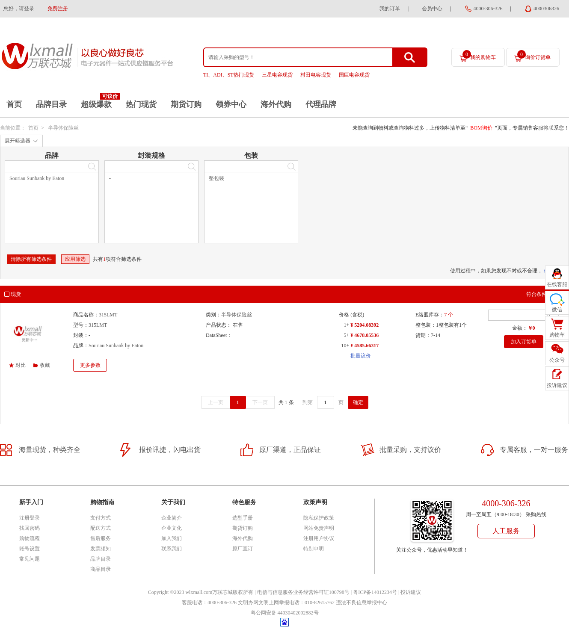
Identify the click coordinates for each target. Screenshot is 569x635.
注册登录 (29, 518)
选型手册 (242, 518)
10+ (345, 346)
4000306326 (546, 9)
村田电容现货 (315, 75)
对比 (20, 365)
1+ (346, 325)
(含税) (357, 315)
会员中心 (432, 9)
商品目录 (100, 569)
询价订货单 (534, 55)
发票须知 (100, 549)
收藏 (45, 365)
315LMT (108, 315)
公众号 (557, 360)
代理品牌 (320, 104)
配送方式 (100, 528)
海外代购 (276, 104)
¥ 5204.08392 (364, 325)
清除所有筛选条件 (31, 259)
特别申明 (313, 549)
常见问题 (29, 559)
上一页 (215, 402)
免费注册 (57, 9)
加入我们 (171, 538)
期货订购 (186, 104)
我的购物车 (479, 55)
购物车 (557, 335)
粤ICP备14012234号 (375, 592)
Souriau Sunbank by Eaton (36, 178)
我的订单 (389, 9)
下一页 (260, 402)
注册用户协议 (318, 538)
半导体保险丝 (63, 128)
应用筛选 (75, 259)
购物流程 (29, 538)
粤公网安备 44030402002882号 (285, 613)
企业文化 (171, 528)
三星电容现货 (277, 75)
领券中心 (231, 104)
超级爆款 (96, 104)
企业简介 (171, 518)
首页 (14, 104)
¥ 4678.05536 (364, 335)
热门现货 (141, 104)
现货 (16, 294)
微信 (557, 310)
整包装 (216, 178)
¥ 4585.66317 (364, 346)
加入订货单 (523, 342)
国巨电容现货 (354, 75)
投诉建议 (410, 592)
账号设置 (29, 549)
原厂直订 (242, 549)
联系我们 (171, 549)
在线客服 (557, 284)
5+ (346, 335)
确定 (358, 402)
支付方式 (100, 518)
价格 (344, 315)
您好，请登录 (18, 9)
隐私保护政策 (318, 518)
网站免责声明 (318, 528)
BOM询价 (481, 128)
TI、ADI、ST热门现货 (228, 75)
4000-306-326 (488, 9)
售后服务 (100, 538)
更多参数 (90, 365)
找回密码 (29, 528)
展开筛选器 (17, 141)
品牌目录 (51, 104)
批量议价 (360, 356)
